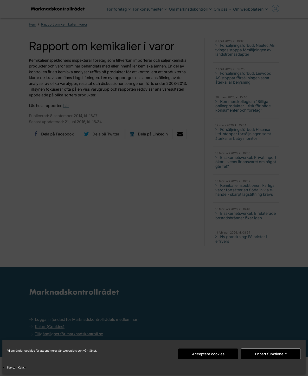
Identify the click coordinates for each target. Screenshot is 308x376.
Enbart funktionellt (271, 354)
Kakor (11, 367)
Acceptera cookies (208, 354)
